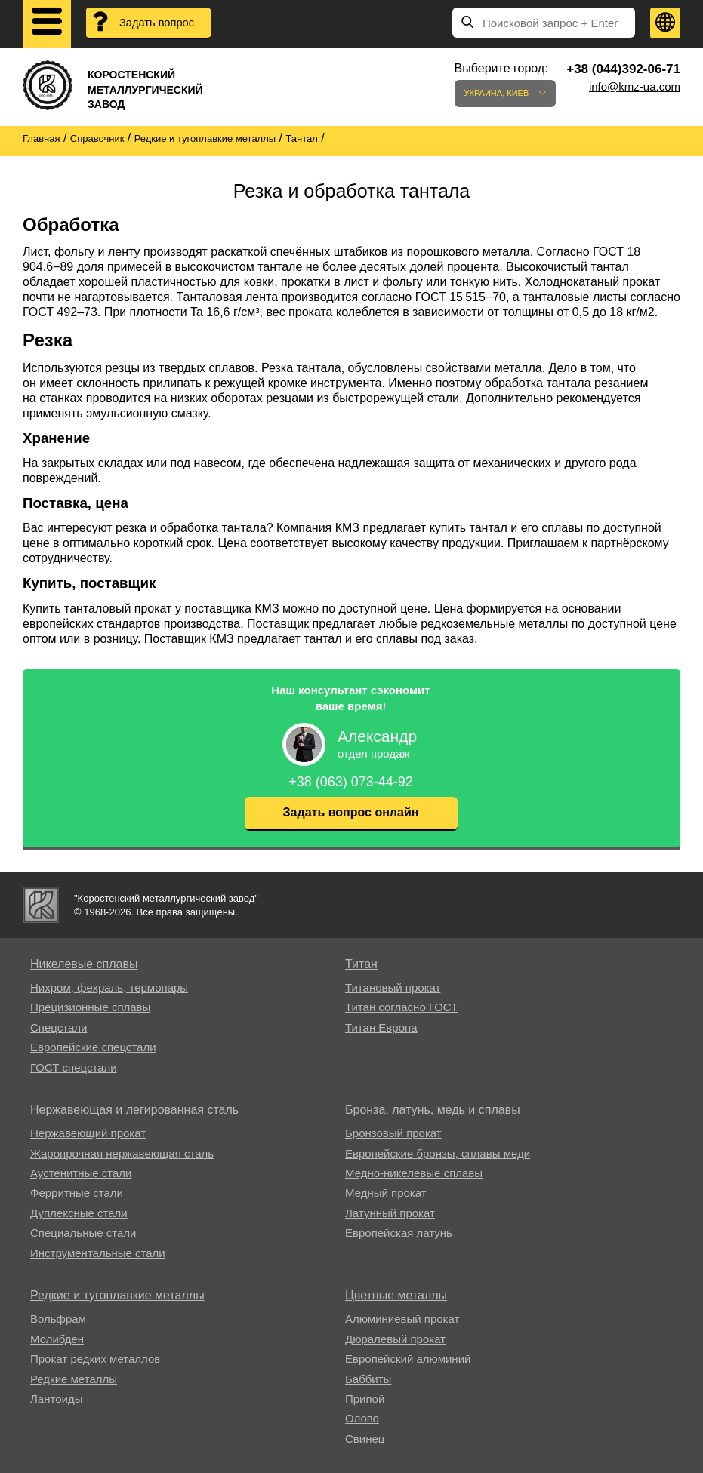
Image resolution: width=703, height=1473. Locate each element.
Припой (364, 1398)
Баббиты (368, 1379)
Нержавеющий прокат (88, 1133)
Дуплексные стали (79, 1213)
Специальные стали (83, 1232)
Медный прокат (386, 1192)
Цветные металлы (396, 1295)
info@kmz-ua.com (634, 86)
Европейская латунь (398, 1232)
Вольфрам (58, 1318)
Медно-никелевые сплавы (414, 1173)
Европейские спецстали (93, 1047)
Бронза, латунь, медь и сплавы (432, 1109)
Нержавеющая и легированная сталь (134, 1109)
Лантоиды (56, 1398)
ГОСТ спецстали (73, 1067)
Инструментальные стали (97, 1253)
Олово (362, 1418)
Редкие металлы (73, 1379)
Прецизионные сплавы (90, 1007)
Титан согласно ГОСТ (401, 1007)
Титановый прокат (392, 987)
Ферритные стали (76, 1192)
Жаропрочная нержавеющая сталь (122, 1153)
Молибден (57, 1339)
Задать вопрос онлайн (351, 812)
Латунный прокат (390, 1213)
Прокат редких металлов (95, 1358)
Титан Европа (381, 1027)
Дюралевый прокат (395, 1339)
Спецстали (58, 1027)
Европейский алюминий (407, 1358)
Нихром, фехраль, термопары (109, 987)
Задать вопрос (158, 23)
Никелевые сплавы (84, 964)
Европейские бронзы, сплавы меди (437, 1153)
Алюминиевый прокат (402, 1318)
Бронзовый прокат (393, 1133)
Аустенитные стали (81, 1173)
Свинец (364, 1438)
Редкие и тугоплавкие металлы (117, 1295)
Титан (361, 964)
